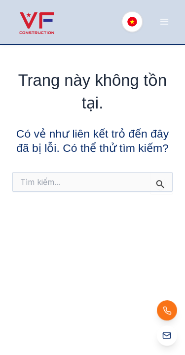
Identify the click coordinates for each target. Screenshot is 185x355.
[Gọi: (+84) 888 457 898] (167, 310)
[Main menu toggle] (164, 22)
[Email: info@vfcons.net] (167, 337)
